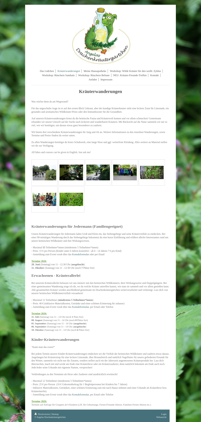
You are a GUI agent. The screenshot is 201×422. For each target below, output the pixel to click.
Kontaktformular (80, 254)
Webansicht (161, 417)
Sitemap (55, 414)
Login (163, 414)
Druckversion (42, 414)
